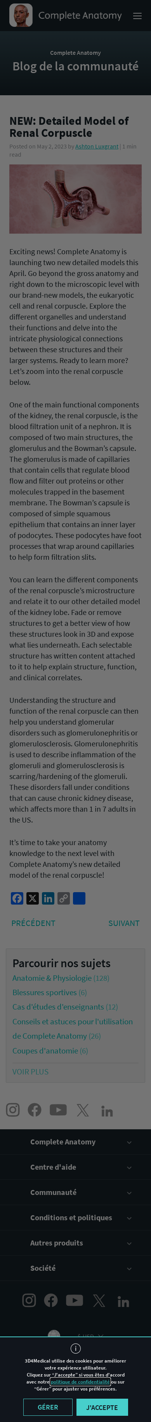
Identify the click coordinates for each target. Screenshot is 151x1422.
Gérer (48, 1407)
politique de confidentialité (80, 1381)
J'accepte (102, 1407)
